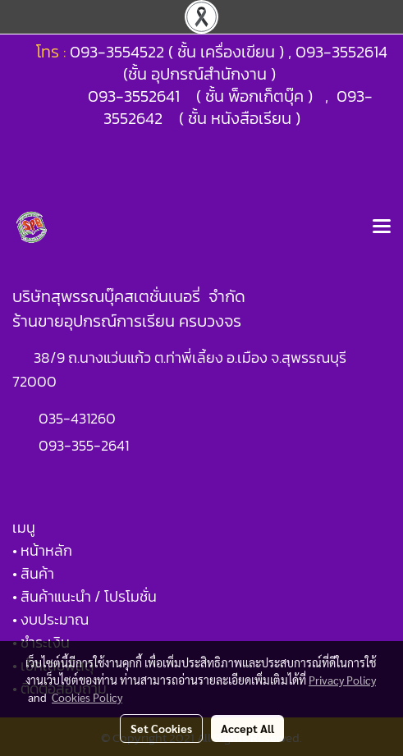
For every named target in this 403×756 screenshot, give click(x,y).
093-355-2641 (84, 445)
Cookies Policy (87, 697)
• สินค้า (33, 573)
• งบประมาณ (50, 619)
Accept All (247, 728)
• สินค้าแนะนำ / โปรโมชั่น (84, 596)
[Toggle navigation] (382, 227)
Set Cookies (161, 728)
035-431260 (79, 418)
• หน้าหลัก (42, 550)
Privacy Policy (342, 679)
